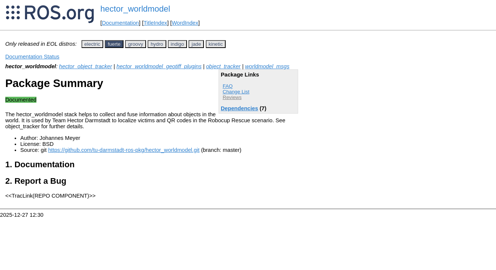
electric (92, 44)
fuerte (114, 44)
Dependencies (239, 108)
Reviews (232, 97)
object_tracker (223, 66)
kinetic (216, 44)
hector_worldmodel (135, 9)
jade (196, 44)
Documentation (120, 23)
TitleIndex (155, 23)
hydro (157, 44)
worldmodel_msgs (267, 66)
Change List (236, 91)
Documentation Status (32, 57)
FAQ (228, 86)
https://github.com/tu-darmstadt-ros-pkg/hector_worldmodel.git (123, 150)
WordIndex (185, 23)
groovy (135, 44)
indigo (177, 44)
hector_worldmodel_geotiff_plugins (159, 66)
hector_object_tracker (85, 66)
